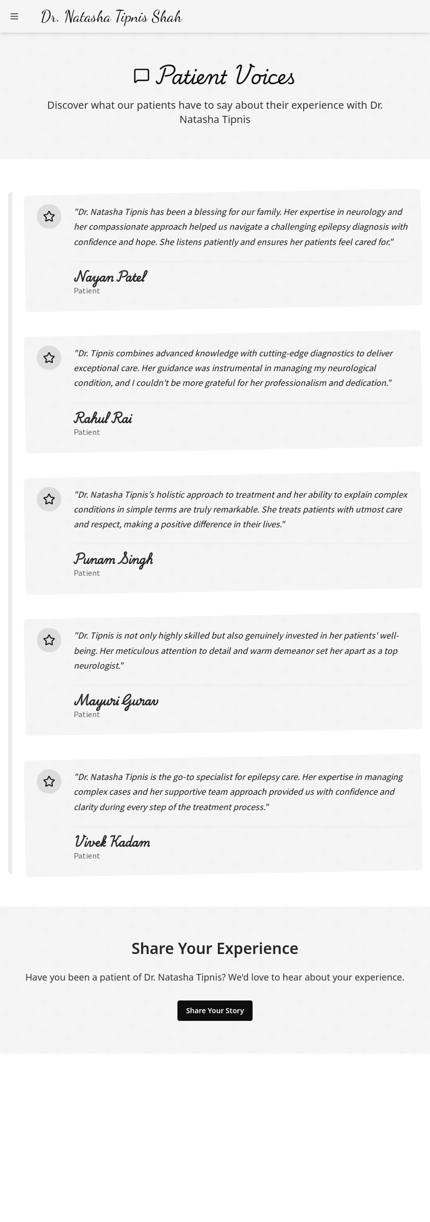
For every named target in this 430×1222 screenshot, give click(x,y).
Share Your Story (215, 1010)
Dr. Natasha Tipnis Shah (111, 16)
